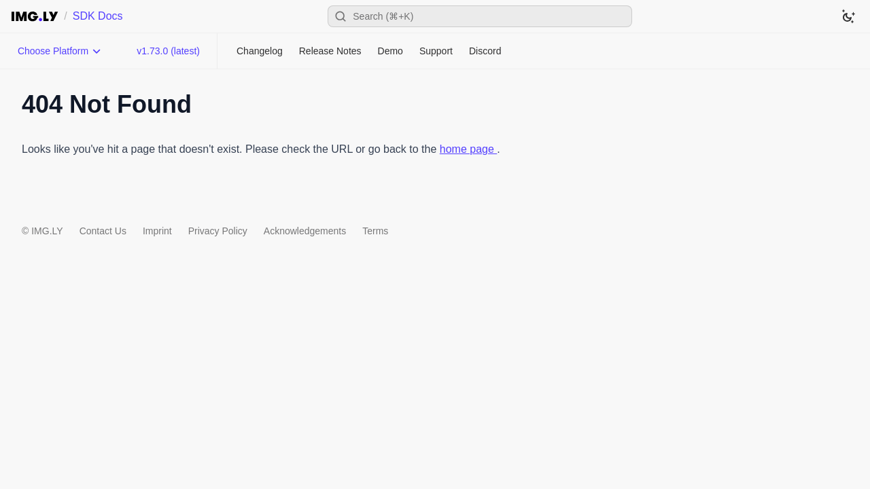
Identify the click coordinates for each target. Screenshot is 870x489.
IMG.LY (47, 230)
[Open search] (480, 16)
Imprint (157, 230)
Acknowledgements (305, 230)
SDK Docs (98, 16)
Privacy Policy (217, 230)
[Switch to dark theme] (848, 16)
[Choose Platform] (60, 51)
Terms (375, 230)
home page (469, 149)
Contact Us (103, 230)
